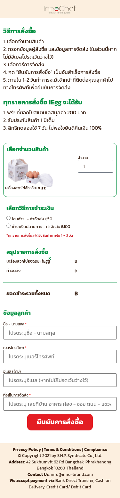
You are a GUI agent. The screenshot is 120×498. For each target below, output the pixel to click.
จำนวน (83, 158)
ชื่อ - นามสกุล (13, 324)
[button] (60, 422)
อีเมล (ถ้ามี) (12, 371)
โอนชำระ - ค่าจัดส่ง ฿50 (32, 219)
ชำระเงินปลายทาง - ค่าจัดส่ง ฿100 (41, 226)
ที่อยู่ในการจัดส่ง (15, 395)
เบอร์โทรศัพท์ (13, 348)
